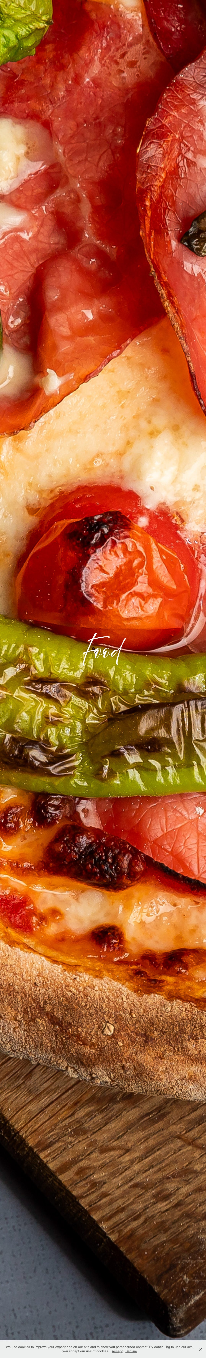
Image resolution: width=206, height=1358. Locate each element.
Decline (131, 1351)
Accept (117, 1351)
